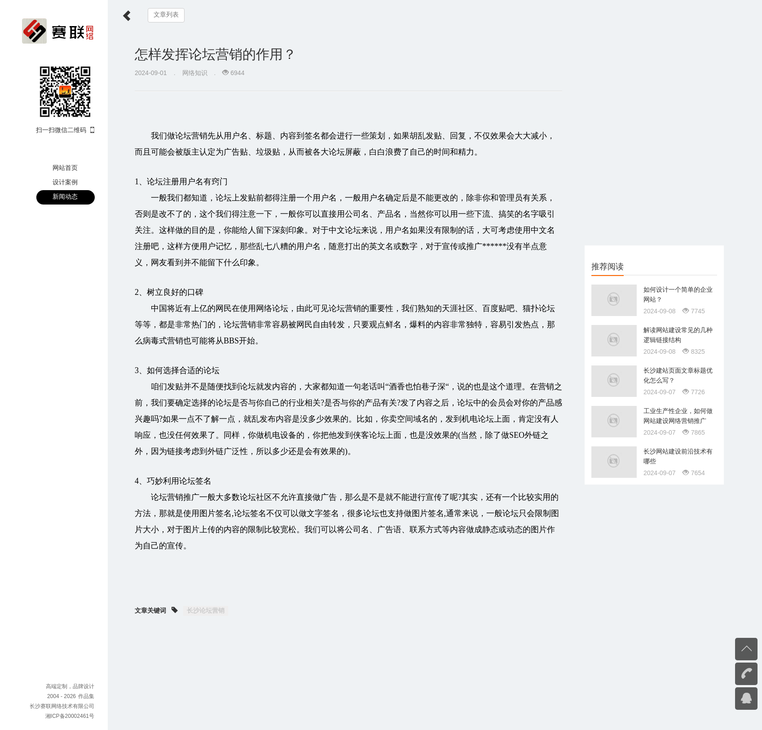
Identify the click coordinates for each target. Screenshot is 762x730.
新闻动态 (65, 196)
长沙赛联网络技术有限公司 (62, 706)
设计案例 (65, 182)
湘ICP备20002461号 (69, 716)
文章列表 (166, 14)
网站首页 (65, 167)
